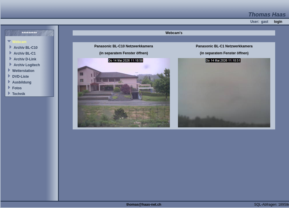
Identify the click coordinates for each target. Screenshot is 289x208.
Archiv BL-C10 (26, 48)
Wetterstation (23, 71)
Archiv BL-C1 (25, 53)
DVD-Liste (20, 77)
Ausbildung (21, 82)
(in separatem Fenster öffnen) (123, 53)
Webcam (19, 42)
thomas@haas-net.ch (143, 205)
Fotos (17, 88)
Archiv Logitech (27, 65)
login (278, 22)
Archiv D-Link (25, 59)
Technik (18, 94)
